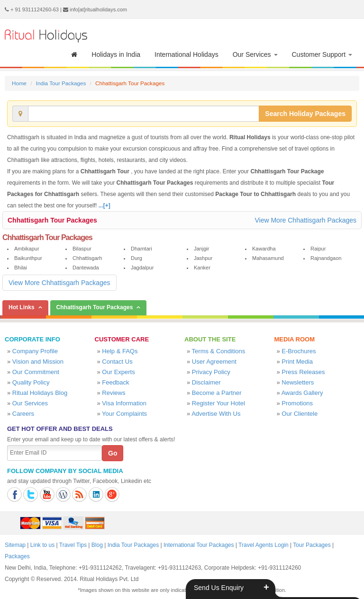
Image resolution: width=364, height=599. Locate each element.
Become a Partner (217, 392)
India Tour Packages (61, 83)
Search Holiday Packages (305, 113)
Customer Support (322, 54)
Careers (23, 413)
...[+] (104, 205)
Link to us (42, 545)
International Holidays (186, 54)
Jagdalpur (142, 267)
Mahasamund (268, 258)
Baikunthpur (28, 258)
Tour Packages (311, 545)
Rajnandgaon (325, 258)
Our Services (255, 54)
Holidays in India (115, 54)
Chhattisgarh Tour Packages (52, 220)
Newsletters (298, 382)
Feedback (115, 382)
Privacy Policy (211, 371)
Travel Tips (73, 545)
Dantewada (86, 267)
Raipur (318, 248)
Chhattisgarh (87, 258)
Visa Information (124, 403)
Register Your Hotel (218, 403)
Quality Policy (31, 382)
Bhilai (20, 267)
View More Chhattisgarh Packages (305, 220)
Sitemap (15, 545)
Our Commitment (35, 371)
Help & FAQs (119, 351)
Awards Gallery (302, 392)
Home (19, 83)
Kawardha (264, 248)
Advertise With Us (215, 413)
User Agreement (214, 361)
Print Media (297, 361)
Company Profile (35, 351)
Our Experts (118, 371)
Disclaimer (206, 382)
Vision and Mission (38, 361)
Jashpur (203, 258)
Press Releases (303, 371)
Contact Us (117, 361)
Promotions (297, 403)
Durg (136, 258)
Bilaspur (82, 248)
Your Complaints (124, 413)
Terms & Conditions (219, 351)
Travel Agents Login (263, 545)
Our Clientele (300, 413)
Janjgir (201, 248)
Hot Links (22, 307)
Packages (17, 556)
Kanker (202, 267)
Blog (97, 545)
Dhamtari (141, 248)
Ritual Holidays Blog (39, 392)
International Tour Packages (199, 545)
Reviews (113, 392)
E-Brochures (299, 351)
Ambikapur (26, 248)
